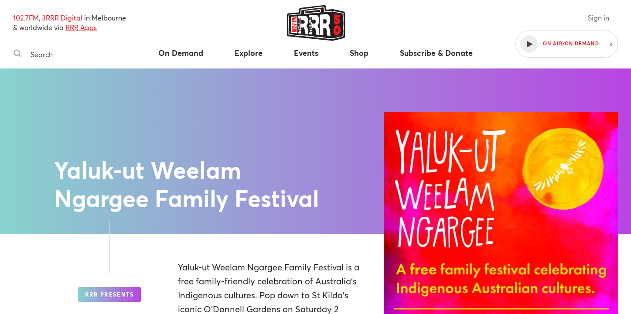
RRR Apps (81, 27)
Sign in (598, 17)
